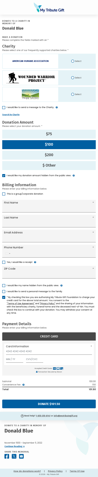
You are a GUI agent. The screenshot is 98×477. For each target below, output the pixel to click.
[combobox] (7, 253)
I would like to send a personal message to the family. (35, 291)
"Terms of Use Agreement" (21, 303)
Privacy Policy (55, 471)
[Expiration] (14, 358)
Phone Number (13, 247)
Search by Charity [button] (11, 114)
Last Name (11, 217)
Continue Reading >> (14, 446)
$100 (49, 144)
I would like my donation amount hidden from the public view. (39, 175)
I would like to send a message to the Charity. (30, 107)
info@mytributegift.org (65, 416)
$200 (49, 155)
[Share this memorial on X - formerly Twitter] (14, 456)
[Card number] (49, 352)
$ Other (49, 165)
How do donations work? (27, 471)
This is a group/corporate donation (25, 193)
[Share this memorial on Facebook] (6, 456)
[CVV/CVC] (34, 358)
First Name (11, 202)
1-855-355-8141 (43, 416)
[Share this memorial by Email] (21, 456)
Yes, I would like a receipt (19, 262)
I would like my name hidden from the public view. (33, 285)
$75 (49, 134)
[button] (56, 109)
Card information (17, 346)
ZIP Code (9, 268)
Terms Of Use (77, 471)
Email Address (13, 232)
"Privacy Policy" (47, 303)
